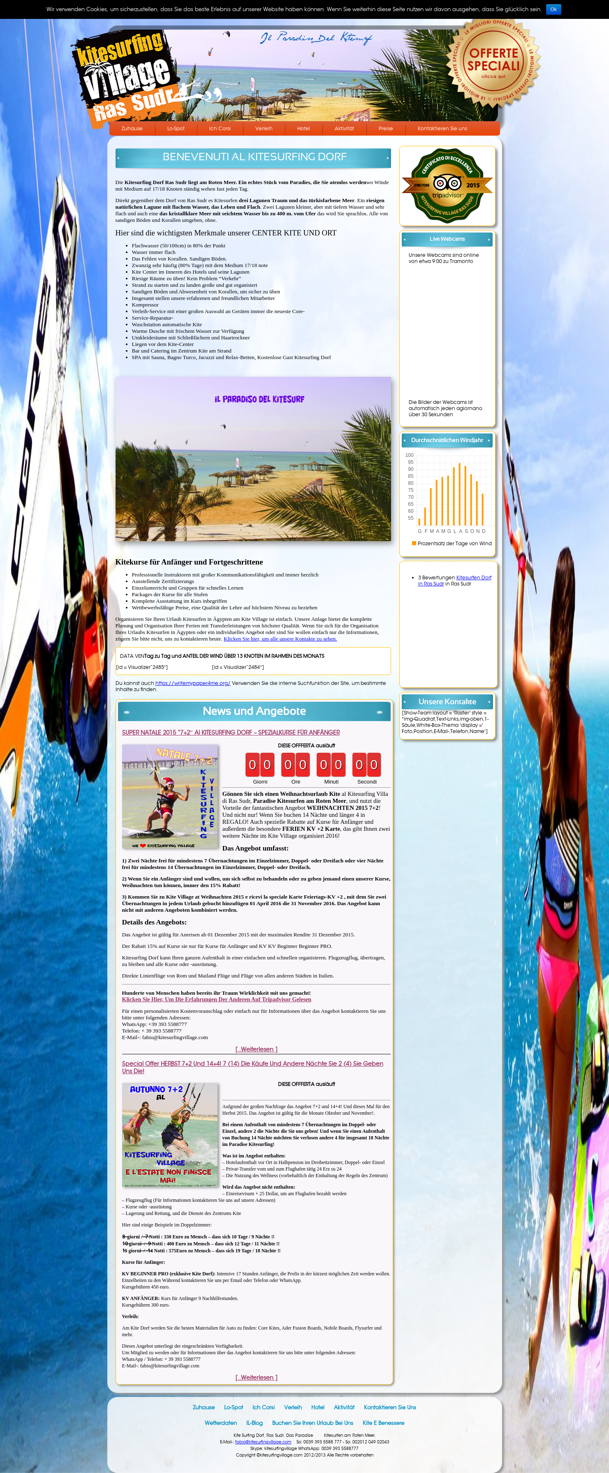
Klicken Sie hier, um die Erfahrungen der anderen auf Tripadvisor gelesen (217, 999)
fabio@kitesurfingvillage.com (263, 1442)
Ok (554, 9)
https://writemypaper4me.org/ (193, 683)
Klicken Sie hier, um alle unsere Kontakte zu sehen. (280, 639)
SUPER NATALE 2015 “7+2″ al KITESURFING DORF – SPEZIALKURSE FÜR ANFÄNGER (231, 732)
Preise (386, 128)
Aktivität (344, 128)
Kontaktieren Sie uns (442, 128)
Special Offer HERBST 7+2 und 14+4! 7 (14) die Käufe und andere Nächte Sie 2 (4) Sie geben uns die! (252, 1067)
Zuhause (132, 128)
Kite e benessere (383, 1423)
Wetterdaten (221, 1423)
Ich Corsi (220, 128)
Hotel (303, 128)
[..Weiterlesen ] (256, 1049)
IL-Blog (254, 1423)
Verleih (264, 128)
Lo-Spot (176, 128)
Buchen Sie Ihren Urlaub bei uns (312, 1423)
